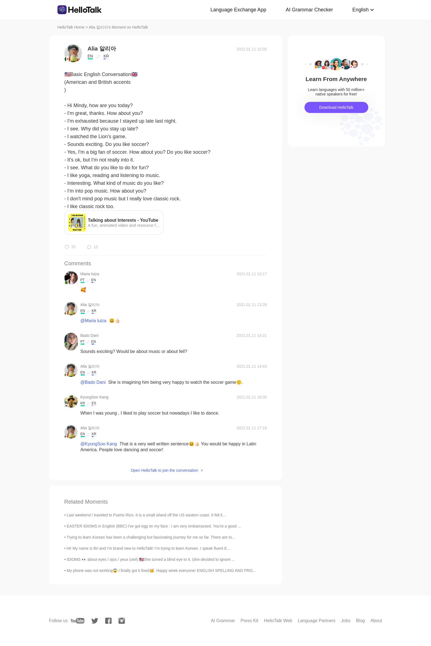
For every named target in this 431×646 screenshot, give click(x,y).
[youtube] (77, 621)
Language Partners (317, 620)
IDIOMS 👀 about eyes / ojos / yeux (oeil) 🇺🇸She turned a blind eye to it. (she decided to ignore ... (151, 559)
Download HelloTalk (336, 107)
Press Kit (249, 620)
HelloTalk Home (71, 27)
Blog (360, 620)
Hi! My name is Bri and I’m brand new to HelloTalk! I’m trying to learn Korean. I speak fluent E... (148, 548)
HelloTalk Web (278, 620)
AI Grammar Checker (309, 9)
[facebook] (108, 621)
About (376, 620)
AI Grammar (223, 620)
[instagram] (122, 621)
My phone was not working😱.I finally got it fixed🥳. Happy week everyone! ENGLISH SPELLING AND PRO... (161, 570)
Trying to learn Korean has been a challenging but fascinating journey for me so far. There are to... (151, 537)
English (360, 9)
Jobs (346, 620)
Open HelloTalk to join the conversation (164, 470)
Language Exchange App (238, 9)
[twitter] (94, 621)
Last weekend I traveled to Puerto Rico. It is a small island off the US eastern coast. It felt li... (146, 515)
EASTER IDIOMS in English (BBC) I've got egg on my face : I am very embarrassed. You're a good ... (154, 526)
